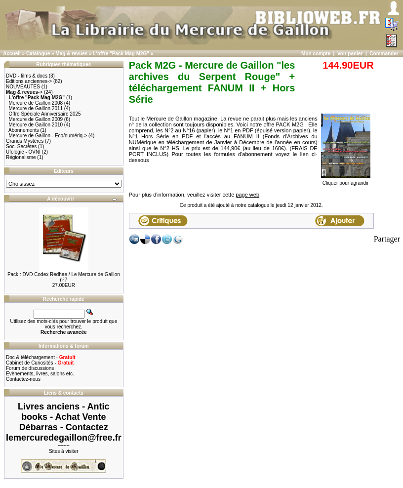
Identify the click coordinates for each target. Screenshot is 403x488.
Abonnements (23, 130)
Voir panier (350, 53)
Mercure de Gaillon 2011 (36, 108)
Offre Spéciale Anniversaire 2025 (45, 114)
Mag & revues (71, 53)
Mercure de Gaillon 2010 (36, 124)
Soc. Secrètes (21, 146)
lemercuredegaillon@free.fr (63, 438)
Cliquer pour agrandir (345, 181)
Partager (387, 239)
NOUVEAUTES (23, 86)
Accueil (12, 53)
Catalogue (38, 53)
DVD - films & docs (26, 76)
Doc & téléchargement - (41, 357)
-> (24, 92)
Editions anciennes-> (29, 81)
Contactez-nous (23, 379)
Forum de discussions (30, 368)
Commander (383, 53)
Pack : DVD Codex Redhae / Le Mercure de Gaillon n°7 (63, 277)
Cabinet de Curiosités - (40, 363)
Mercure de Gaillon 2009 (36, 119)
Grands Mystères (24, 141)
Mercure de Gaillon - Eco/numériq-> (48, 135)
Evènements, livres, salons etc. (40, 373)
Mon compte (315, 53)
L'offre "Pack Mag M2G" (121, 53)
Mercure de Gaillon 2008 (36, 103)
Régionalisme (21, 157)
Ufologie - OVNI (23, 152)
